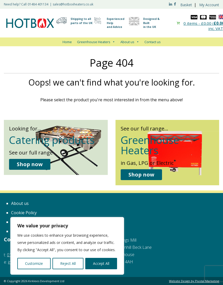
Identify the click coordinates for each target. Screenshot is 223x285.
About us (129, 42)
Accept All (101, 263)
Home (67, 42)
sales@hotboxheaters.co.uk (73, 4)
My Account (209, 4)
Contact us (152, 42)
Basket (186, 4)
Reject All (68, 263)
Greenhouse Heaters (96, 42)
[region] (67, 246)
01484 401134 (38, 4)
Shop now (30, 164)
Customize (34, 263)
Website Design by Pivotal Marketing (194, 281)
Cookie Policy (24, 212)
